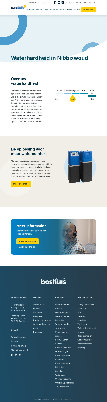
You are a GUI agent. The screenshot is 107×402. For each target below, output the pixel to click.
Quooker (47, 10)
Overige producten (89, 2)
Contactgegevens (18, 337)
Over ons (78, 2)
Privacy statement (42, 399)
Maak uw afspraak (27, 241)
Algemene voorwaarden (62, 399)
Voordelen (82, 324)
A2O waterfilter (62, 387)
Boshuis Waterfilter (63, 347)
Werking (81, 316)
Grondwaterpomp (63, 379)
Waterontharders (34, 10)
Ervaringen (38, 316)
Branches (76, 10)
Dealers (14, 341)
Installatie (81, 320)
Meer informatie (21, 184)
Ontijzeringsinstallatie (64, 383)
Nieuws (36, 308)
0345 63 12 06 (45, 2)
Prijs (79, 312)
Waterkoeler (58, 10)
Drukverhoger (61, 351)
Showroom (70, 2)
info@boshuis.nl (32, 2)
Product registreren (42, 320)
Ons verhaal (38, 304)
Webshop (68, 10)
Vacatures (37, 312)
